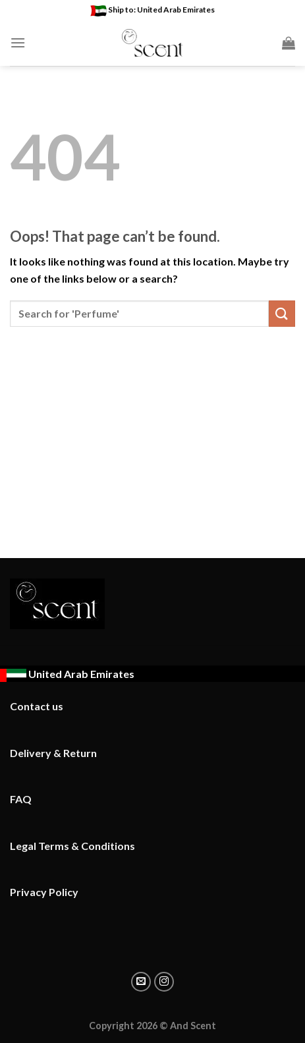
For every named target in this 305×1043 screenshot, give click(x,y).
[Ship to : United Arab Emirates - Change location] (67, 674)
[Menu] (18, 42)
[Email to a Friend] (141, 982)
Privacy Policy (44, 892)
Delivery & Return (53, 753)
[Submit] (282, 313)
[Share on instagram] (164, 982)
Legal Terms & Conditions (72, 845)
